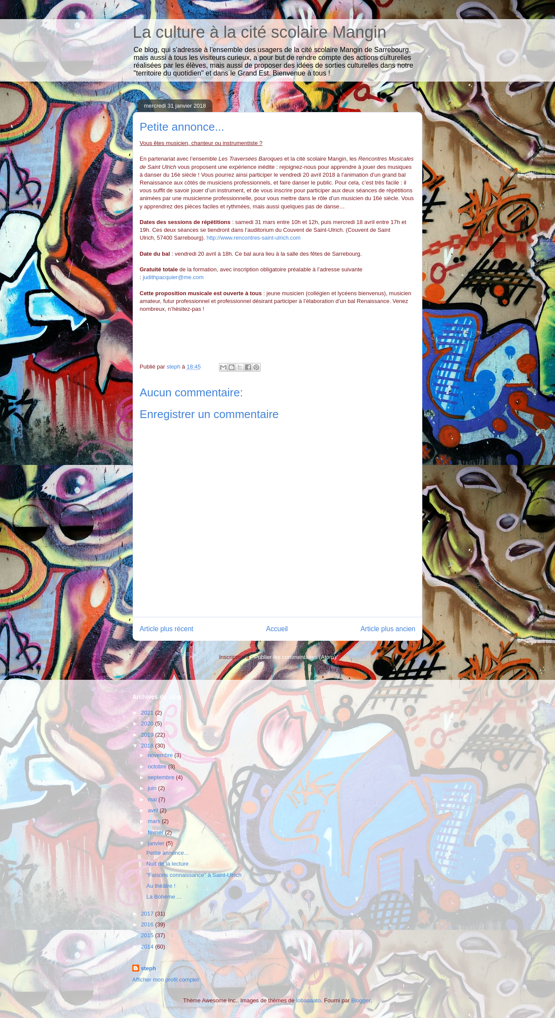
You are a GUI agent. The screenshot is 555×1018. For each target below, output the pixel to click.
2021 (148, 712)
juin (153, 788)
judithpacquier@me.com (173, 277)
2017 (148, 913)
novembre (161, 755)
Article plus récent (166, 629)
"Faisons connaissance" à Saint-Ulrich (194, 875)
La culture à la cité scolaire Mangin (259, 32)
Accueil (277, 629)
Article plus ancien (387, 629)
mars (155, 821)
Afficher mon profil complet (165, 979)
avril (154, 810)
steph (148, 968)
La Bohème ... (163, 896)
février (156, 832)
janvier (157, 843)
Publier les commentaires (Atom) (295, 657)
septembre (162, 777)
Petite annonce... (167, 853)
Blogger (360, 1000)
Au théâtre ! (160, 886)
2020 (148, 723)
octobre (158, 766)
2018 (148, 745)
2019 (148, 734)
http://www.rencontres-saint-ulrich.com (253, 237)
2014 (148, 946)
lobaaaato (308, 1000)
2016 (148, 924)
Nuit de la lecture (167, 863)
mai (153, 799)
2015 (148, 935)
